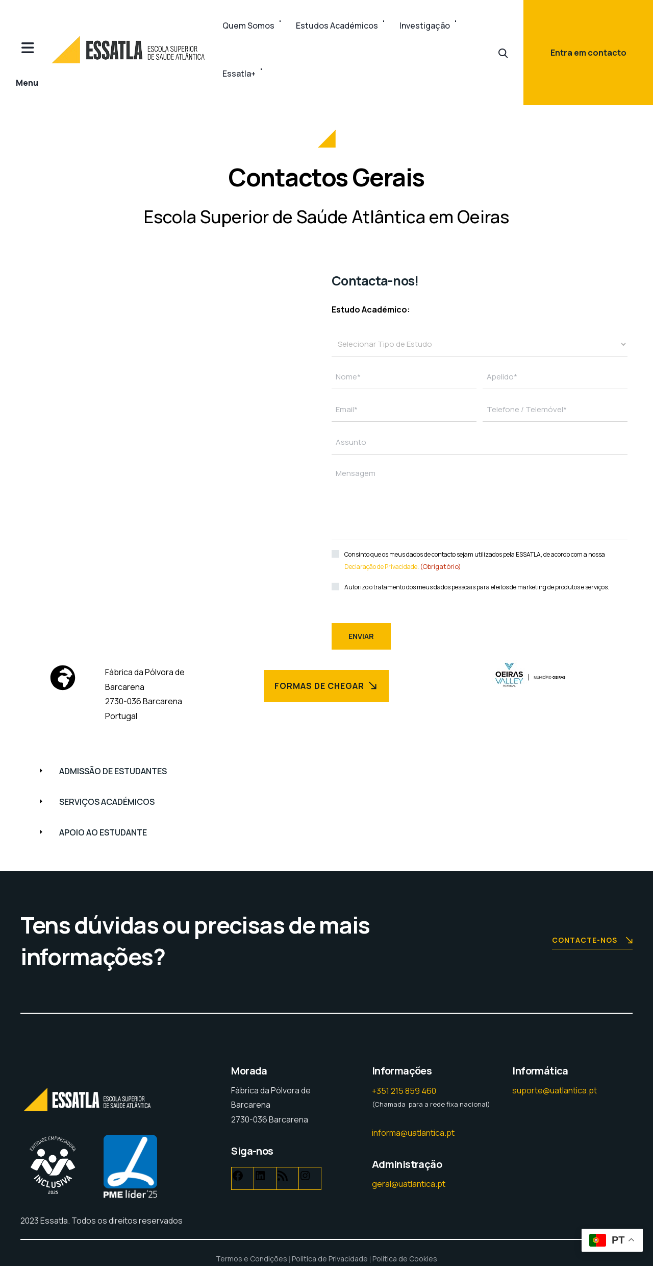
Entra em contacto (588, 52)
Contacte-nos (592, 941)
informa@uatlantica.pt (413, 1132)
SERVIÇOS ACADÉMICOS (107, 801)
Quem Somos (248, 25)
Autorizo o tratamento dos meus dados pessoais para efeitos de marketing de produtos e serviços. (476, 587)
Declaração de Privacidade (380, 566)
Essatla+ (239, 73)
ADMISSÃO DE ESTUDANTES (113, 771)
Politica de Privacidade (330, 1258)
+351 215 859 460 (404, 1090)
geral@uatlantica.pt (408, 1183)
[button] (326, 771)
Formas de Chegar (326, 686)
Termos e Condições (251, 1258)
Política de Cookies (404, 1258)
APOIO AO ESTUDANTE (103, 832)
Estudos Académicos (337, 25)
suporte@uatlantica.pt (554, 1090)
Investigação (424, 25)
